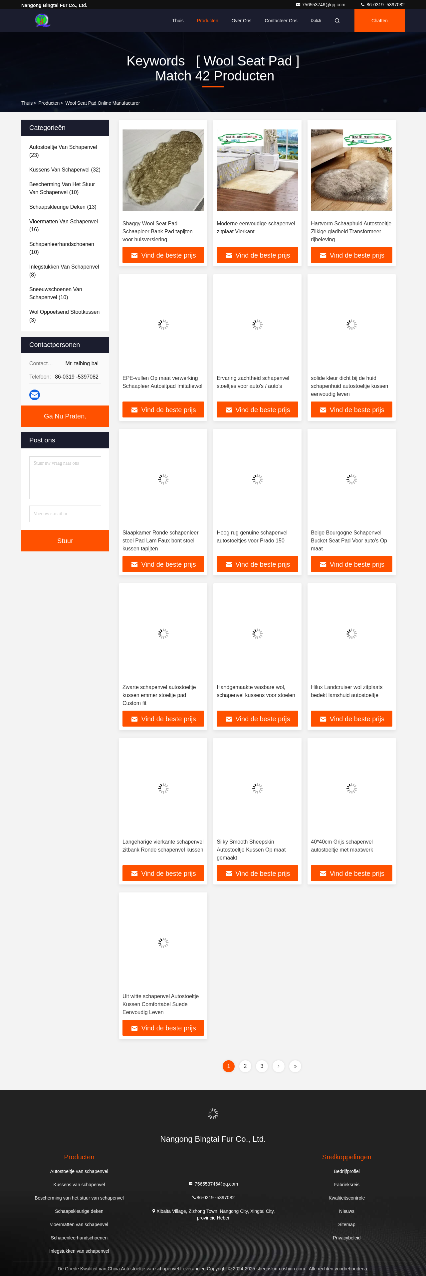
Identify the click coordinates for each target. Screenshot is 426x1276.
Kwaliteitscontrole (347, 1198)
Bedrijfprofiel (347, 1171)
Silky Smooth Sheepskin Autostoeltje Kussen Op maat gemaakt (251, 850)
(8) (64, 271)
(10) (62, 188)
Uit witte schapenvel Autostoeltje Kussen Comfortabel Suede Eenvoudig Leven (160, 1004)
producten (49, 103)
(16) (63, 225)
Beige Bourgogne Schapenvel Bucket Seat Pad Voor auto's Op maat (349, 540)
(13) (63, 207)
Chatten (379, 20)
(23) (63, 151)
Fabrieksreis (346, 1184)
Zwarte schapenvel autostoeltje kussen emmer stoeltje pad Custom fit (159, 695)
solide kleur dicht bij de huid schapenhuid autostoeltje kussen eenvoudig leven (349, 386)
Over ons (242, 20)
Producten (207, 20)
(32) (65, 170)
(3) (64, 316)
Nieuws (346, 1211)
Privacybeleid (346, 1237)
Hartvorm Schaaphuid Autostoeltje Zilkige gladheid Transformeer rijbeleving (351, 231)
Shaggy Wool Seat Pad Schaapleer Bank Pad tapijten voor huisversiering (157, 231)
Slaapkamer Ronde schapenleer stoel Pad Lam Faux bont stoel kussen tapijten (160, 540)
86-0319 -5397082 (382, 4)
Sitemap (346, 1224)
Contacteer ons (281, 20)
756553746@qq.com (321, 4)
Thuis (178, 20)
